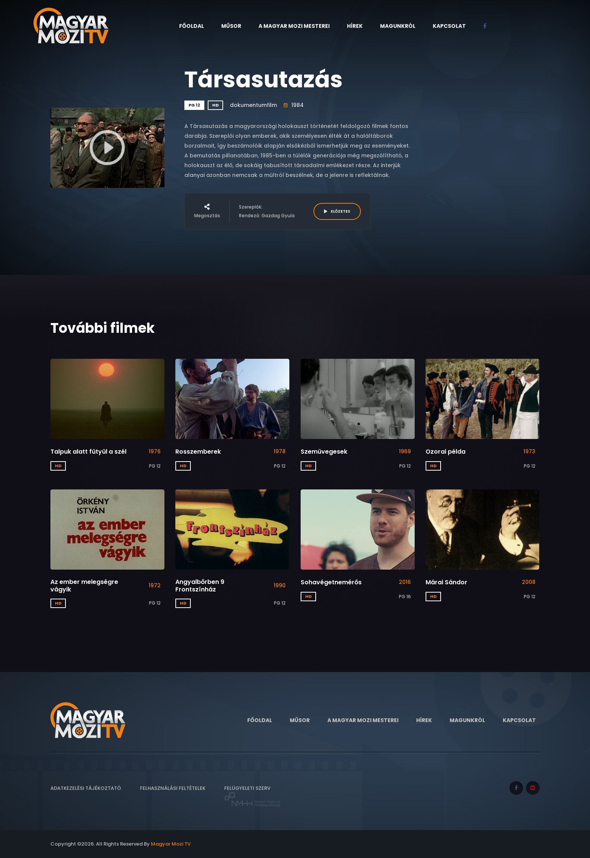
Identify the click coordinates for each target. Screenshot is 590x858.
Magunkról (397, 26)
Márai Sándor (446, 582)
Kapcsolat (449, 26)
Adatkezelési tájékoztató (85, 788)
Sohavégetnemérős (331, 582)
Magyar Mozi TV (171, 843)
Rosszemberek (198, 451)
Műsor (231, 26)
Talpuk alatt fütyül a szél (88, 451)
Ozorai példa (445, 451)
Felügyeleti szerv (252, 796)
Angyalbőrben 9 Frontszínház (199, 585)
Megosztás (207, 211)
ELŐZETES (337, 211)
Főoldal (191, 26)
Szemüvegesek (324, 451)
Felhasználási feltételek (172, 788)
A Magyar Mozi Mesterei (294, 26)
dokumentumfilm (253, 105)
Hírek (355, 26)
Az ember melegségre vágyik (84, 585)
